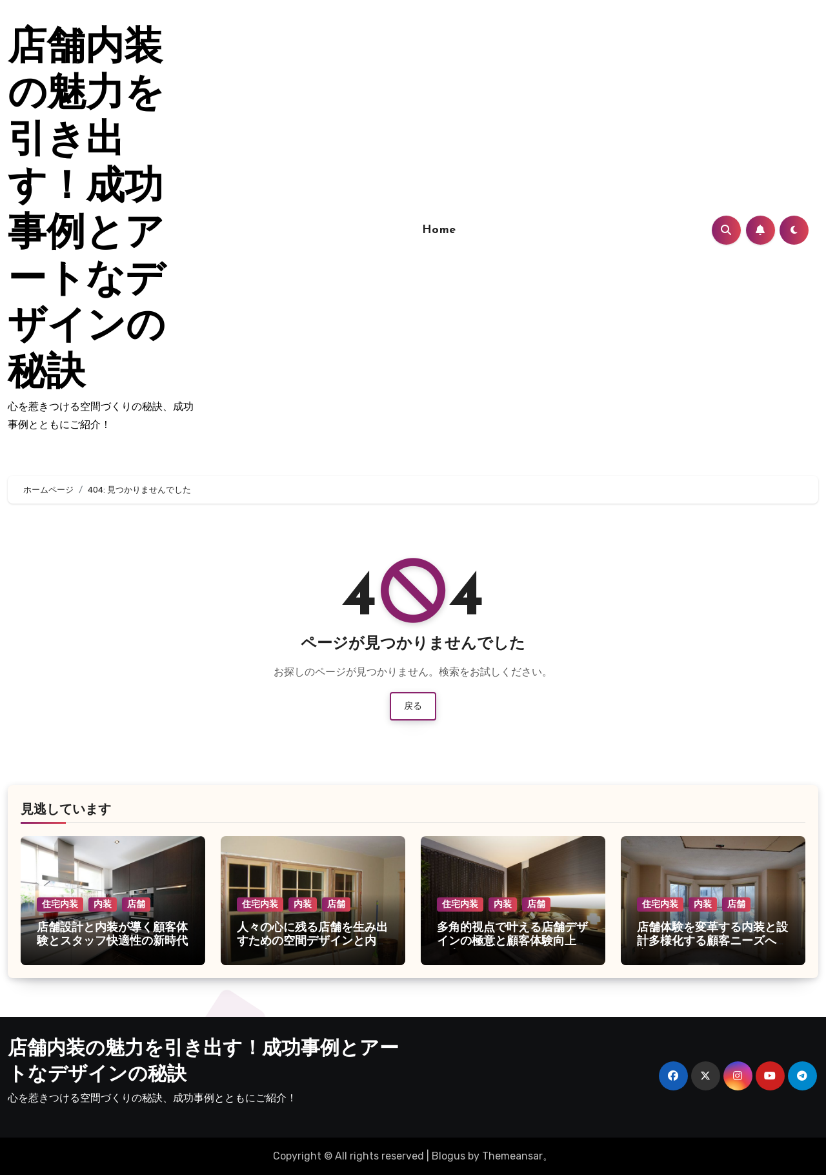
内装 (103, 904)
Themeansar (512, 1156)
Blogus (448, 1156)
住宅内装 (60, 904)
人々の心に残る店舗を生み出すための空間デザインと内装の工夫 (312, 942)
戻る (413, 705)
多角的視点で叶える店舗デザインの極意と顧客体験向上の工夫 (512, 942)
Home (439, 230)
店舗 (136, 904)
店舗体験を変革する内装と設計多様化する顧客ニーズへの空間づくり (712, 942)
